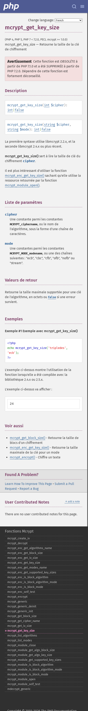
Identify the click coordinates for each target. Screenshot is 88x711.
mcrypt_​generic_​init (20, 611)
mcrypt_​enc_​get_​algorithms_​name (29, 548)
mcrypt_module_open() (22, 185)
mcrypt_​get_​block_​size (22, 616)
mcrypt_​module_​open (21, 679)
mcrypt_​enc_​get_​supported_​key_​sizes (31, 572)
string (49, 124)
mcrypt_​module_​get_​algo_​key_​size (29, 655)
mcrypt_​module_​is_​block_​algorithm (30, 664)
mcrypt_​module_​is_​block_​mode (27, 674)
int (47, 105)
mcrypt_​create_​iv (18, 538)
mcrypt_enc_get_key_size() (24, 175)
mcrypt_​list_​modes (19, 640)
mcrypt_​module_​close (21, 645)
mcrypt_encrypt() (22, 457)
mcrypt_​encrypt (17, 596)
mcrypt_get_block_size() (27, 438)
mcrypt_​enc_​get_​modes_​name (27, 567)
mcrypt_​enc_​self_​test (21, 592)
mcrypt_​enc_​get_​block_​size (25, 553)
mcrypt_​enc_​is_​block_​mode (25, 587)
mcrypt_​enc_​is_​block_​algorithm (27, 577)
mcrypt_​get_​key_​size (21, 630)
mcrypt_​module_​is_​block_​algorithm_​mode (34, 669)
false (19, 110)
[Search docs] (74, 6)
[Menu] (82, 6)
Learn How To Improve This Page (28, 484)
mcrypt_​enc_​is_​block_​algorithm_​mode (32, 582)
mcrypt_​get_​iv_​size (19, 626)
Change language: (41, 20)
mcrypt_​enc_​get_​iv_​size (22, 558)
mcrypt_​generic (17, 601)
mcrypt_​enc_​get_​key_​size (23, 562)
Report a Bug (29, 489)
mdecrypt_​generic (19, 689)
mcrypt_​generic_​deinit (21, 606)
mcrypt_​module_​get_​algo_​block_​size (31, 650)
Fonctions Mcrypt (19, 531)
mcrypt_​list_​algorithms (22, 635)
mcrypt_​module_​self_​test (23, 684)
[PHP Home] (11, 6)
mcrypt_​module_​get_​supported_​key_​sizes (34, 660)
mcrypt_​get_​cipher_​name (23, 621)
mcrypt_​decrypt (17, 543)
